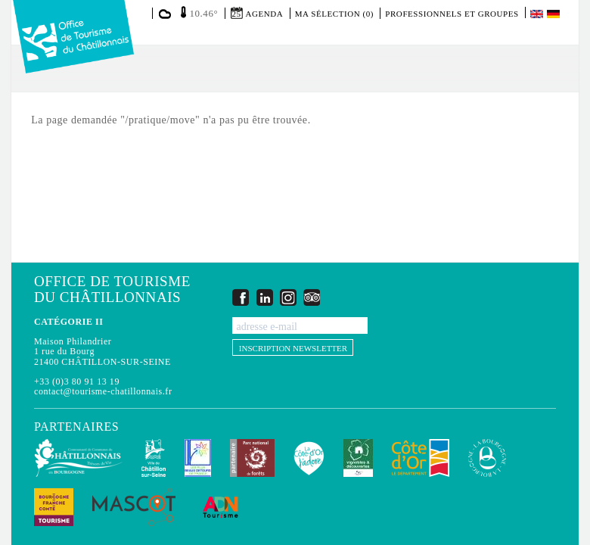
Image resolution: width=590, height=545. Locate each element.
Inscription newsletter (293, 348)
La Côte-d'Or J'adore (308, 458)
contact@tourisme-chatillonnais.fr (103, 391)
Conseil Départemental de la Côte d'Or (420, 458)
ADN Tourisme (220, 507)
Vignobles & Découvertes (358, 458)
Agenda (265, 13)
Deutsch (554, 14)
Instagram (288, 297)
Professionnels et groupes (451, 13)
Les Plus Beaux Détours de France (198, 458)
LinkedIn (264, 297)
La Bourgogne (487, 458)
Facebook (240, 297)
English (537, 14)
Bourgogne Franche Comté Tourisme (53, 507)
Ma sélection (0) (334, 13)
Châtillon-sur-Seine (153, 458)
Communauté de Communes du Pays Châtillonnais (78, 458)
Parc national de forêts (252, 458)
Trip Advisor (311, 297)
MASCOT (133, 507)
